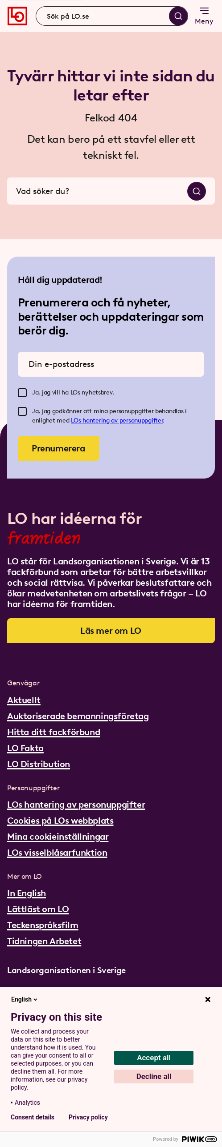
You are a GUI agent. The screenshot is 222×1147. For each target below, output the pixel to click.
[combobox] (112, 16)
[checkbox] (22, 392)
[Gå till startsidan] (17, 16)
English (25, 999)
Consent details (32, 1117)
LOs (76, 420)
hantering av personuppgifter (122, 420)
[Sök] (178, 16)
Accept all (154, 1057)
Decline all (154, 1076)
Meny (204, 15)
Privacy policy (88, 1117)
